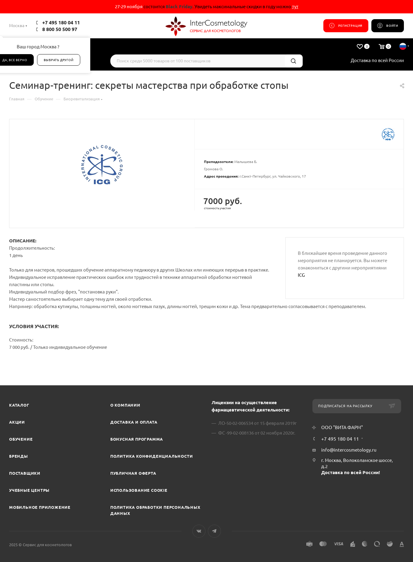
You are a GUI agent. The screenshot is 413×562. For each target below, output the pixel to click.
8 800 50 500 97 (59, 29)
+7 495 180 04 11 (61, 22)
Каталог (19, 405)
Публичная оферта (133, 473)
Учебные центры (29, 490)
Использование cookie (138, 490)
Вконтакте (198, 531)
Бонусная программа (136, 439)
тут (295, 6)
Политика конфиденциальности (151, 456)
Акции (17, 422)
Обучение (21, 439)
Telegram (214, 531)
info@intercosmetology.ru (349, 450)
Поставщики (24, 473)
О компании (125, 405)
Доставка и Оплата (133, 422)
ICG (301, 275)
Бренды (18, 456)
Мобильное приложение (40, 507)
